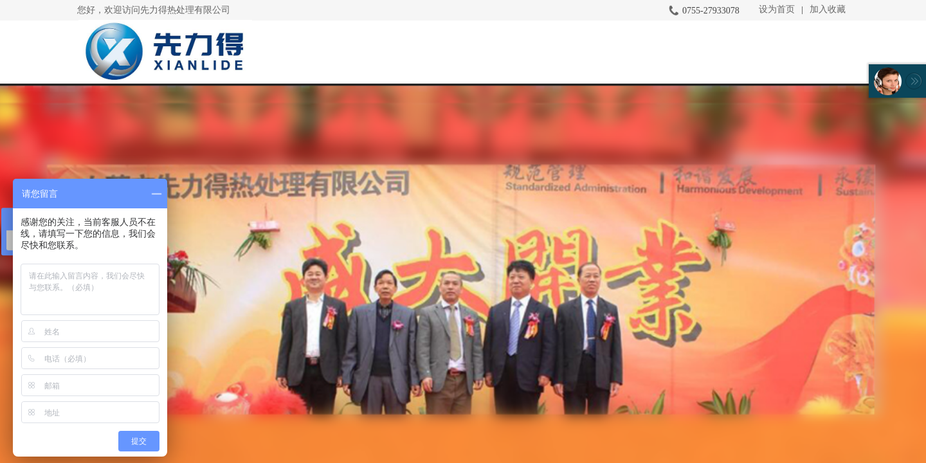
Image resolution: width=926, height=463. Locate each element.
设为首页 (777, 9)
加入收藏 (828, 9)
